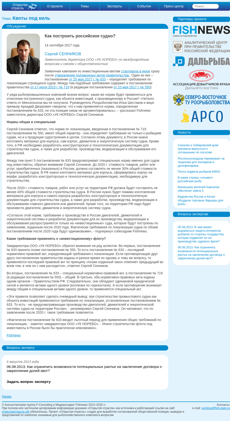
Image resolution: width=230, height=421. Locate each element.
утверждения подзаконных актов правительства (92, 75)
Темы (85, 6)
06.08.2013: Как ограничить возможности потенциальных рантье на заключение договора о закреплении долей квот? (84, 369)
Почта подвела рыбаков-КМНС (199, 171)
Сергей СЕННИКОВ (63, 54)
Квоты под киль (31, 18)
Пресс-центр (174, 6)
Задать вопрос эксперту (29, 382)
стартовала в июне (135, 71)
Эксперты (114, 6)
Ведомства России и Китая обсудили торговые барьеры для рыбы (200, 200)
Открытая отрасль (19, 6)
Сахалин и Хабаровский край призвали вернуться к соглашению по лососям (198, 149)
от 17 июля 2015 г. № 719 (49, 87)
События (144, 6)
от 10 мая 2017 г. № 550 (132, 87)
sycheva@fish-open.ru (215, 408)
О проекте (55, 6)
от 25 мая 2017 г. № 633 (87, 79)
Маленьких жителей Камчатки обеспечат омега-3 (198, 188)
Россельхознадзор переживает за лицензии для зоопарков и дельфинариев (201, 162)
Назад (6, 396)
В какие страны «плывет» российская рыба (195, 179)
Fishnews (14, 335)
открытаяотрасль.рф (15, 411)
